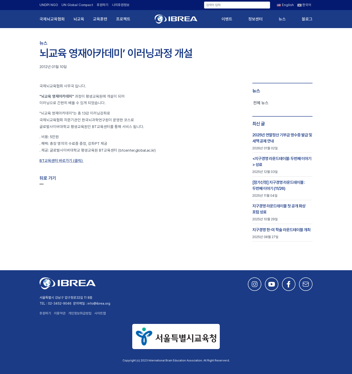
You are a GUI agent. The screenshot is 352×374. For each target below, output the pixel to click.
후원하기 (102, 5)
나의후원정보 (121, 5)
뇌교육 (78, 19)
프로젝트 (123, 19)
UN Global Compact (77, 5)
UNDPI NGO (49, 5)
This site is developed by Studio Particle (73, 366)
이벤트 (227, 19)
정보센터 (255, 19)
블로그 (307, 19)
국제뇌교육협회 (52, 19)
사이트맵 (100, 313)
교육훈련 (100, 19)
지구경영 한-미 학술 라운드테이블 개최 (281, 229)
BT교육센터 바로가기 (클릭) (62, 160)
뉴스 (282, 19)
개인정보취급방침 (80, 313)
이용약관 (60, 313)
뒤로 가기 (48, 178)
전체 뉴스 (260, 102)
